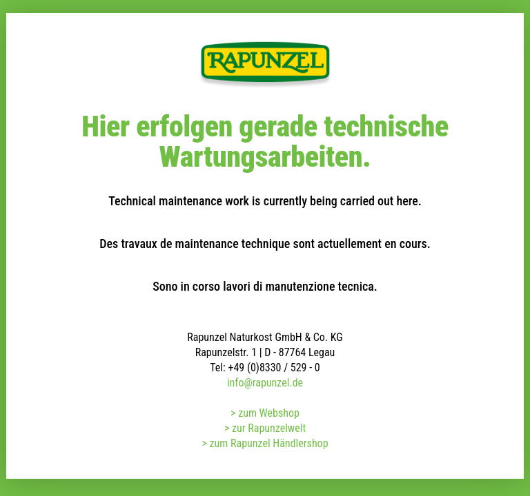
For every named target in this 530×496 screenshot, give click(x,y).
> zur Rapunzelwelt (265, 428)
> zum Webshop (265, 413)
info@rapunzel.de (265, 382)
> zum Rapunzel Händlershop (265, 443)
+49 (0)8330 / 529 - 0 (274, 367)
